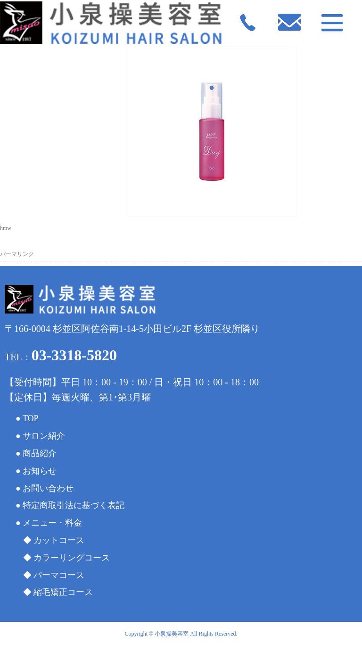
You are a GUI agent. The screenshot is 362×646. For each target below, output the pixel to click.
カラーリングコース (71, 557)
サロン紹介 (44, 436)
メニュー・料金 (52, 522)
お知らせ (40, 471)
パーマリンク (17, 254)
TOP (31, 418)
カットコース (58, 540)
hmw (5, 228)
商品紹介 (40, 453)
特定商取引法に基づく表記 (73, 505)
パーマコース (58, 575)
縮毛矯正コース (63, 592)
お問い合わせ (48, 488)
